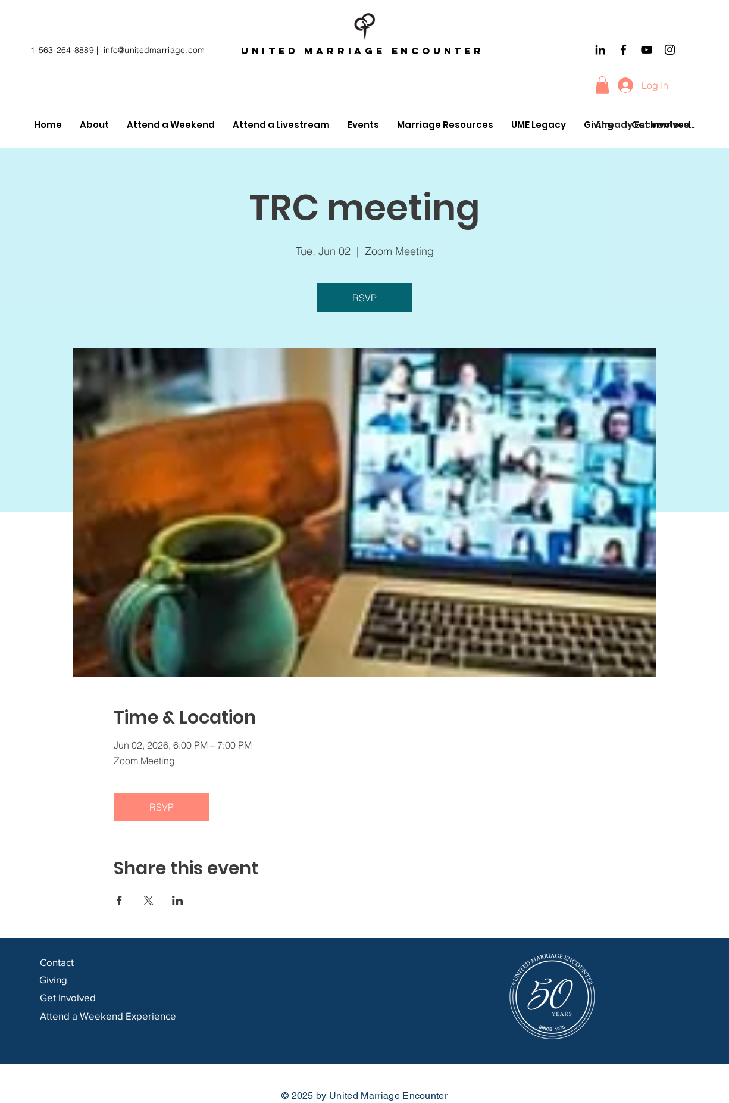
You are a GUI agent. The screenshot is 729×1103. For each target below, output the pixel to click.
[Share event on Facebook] (119, 900)
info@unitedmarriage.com (154, 50)
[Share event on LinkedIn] (177, 900)
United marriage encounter (362, 51)
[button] (602, 85)
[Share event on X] (148, 900)
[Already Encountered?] (645, 125)
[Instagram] (670, 50)
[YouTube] (646, 50)
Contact (58, 962)
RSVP (364, 298)
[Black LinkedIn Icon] (600, 50)
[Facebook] (623, 50)
